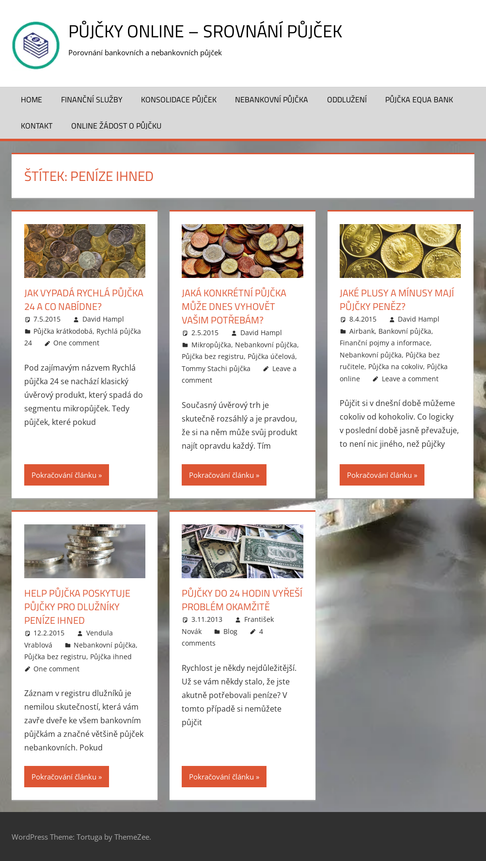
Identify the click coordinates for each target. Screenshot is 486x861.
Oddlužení (347, 99)
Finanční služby (92, 99)
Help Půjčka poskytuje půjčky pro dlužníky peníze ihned (77, 606)
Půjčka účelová (271, 356)
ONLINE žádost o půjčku (116, 125)
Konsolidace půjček (179, 99)
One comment (76, 342)
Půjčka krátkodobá (63, 331)
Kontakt (36, 125)
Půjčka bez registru (213, 356)
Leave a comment (410, 378)
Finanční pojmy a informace (385, 342)
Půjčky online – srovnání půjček (205, 30)
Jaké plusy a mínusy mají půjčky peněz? (397, 299)
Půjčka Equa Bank (419, 99)
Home (31, 99)
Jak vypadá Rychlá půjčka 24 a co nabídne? (83, 299)
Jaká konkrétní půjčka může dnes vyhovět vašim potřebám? (234, 306)
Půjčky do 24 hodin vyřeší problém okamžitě (242, 599)
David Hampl (103, 319)
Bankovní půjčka (404, 331)
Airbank (362, 331)
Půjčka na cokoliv (395, 366)
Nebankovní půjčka (271, 99)
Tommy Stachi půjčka (216, 368)
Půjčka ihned (111, 656)
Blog (230, 631)
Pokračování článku (63, 475)
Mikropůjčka (211, 344)
